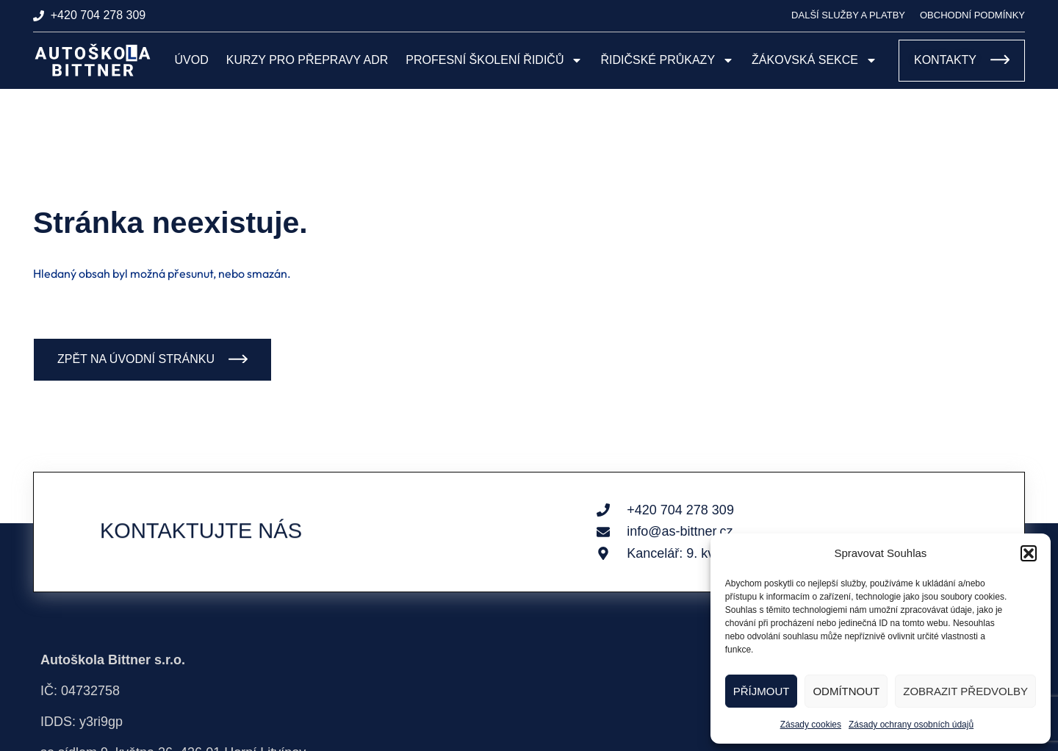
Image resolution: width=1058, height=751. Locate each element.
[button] (1028, 553)
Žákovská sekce (814, 60)
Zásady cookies (810, 724)
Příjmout (761, 691)
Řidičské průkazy (667, 60)
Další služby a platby (848, 15)
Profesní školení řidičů (494, 60)
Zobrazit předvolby (965, 691)
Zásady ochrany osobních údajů (911, 724)
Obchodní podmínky (972, 15)
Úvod (192, 60)
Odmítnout (846, 691)
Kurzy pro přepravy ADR (307, 60)
